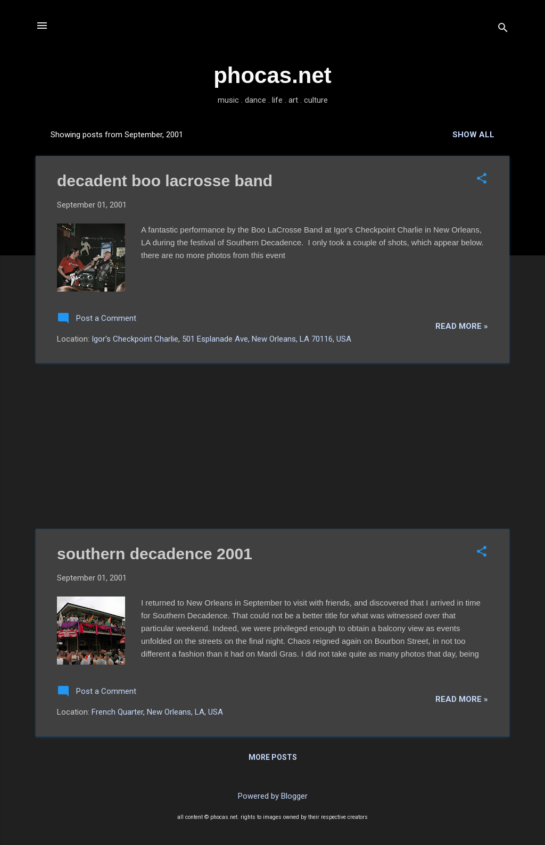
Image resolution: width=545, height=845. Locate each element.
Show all (473, 134)
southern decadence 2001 (154, 553)
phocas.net (272, 75)
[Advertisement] (272, 445)
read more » (461, 326)
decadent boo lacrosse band (164, 180)
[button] (481, 179)
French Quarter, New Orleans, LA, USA (157, 712)
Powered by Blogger (273, 796)
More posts (273, 757)
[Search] (503, 29)
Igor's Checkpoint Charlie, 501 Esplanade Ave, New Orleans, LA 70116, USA (221, 339)
